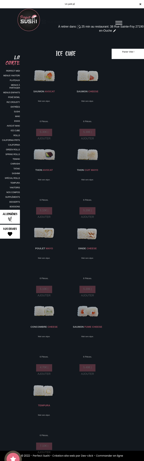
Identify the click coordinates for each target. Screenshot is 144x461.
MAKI (17, 116)
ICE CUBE (15, 130)
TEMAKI (16, 159)
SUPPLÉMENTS (12, 197)
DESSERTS (14, 202)
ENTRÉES (15, 107)
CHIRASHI (15, 164)
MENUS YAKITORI (11, 75)
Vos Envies (10, 232)
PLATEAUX (15, 80)
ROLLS (16, 135)
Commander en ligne (109, 456)
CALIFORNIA (14, 145)
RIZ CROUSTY (13, 102)
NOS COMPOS (13, 192)
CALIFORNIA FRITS (11, 140)
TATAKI (16, 169)
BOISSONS (15, 207)
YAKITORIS (15, 187)
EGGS (17, 121)
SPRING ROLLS (12, 154)
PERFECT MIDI (13, 71)
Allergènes (10, 217)
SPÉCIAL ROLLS (12, 178)
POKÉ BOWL (14, 97)
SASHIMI (16, 173)
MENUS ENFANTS (11, 92)
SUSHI (17, 112)
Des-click (87, 456)
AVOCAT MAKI (13, 126)
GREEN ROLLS (13, 150)
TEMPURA (15, 183)
